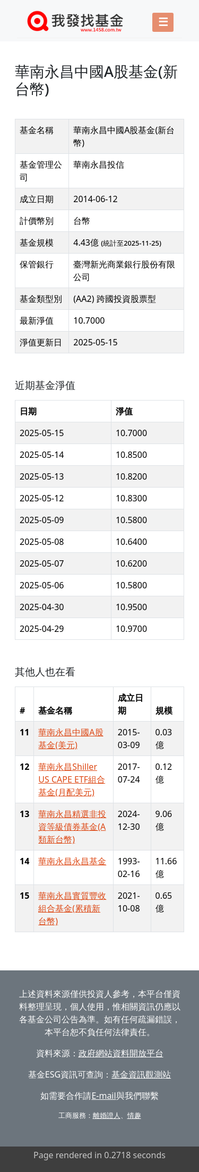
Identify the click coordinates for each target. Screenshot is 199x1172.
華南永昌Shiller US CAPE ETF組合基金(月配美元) (71, 779)
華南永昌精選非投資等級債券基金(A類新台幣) (72, 826)
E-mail (103, 1095)
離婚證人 (106, 1115)
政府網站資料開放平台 (121, 1053)
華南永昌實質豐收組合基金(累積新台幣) (72, 908)
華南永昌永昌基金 (72, 861)
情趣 (134, 1115)
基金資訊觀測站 (141, 1074)
